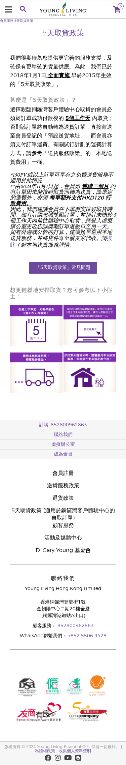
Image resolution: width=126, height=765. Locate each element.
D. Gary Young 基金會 (63, 550)
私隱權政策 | (46, 751)
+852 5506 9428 (87, 636)
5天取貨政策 (23, 21)
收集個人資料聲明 (75, 751)
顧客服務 (63, 525)
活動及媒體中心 (63, 538)
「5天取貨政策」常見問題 (63, 267)
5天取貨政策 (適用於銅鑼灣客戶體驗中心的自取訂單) (63, 514)
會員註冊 (63, 473)
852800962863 (75, 625)
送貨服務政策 (63, 485)
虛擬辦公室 (63, 444)
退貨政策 (63, 498)
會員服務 (6, 21)
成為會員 (63, 454)
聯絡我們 (63, 434)
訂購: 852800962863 (63, 425)
